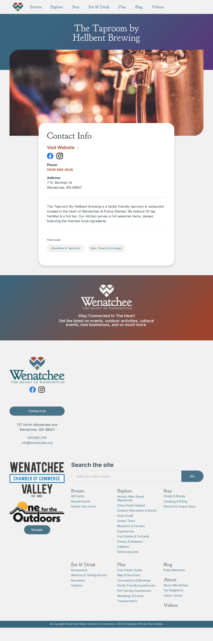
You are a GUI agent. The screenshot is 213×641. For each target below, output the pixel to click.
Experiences (125, 538)
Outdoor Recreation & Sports (137, 518)
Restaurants (79, 577)
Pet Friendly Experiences (134, 598)
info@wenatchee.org (37, 450)
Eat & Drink (83, 572)
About (170, 587)
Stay (168, 498)
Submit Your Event (83, 514)
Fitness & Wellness (130, 548)
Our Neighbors (173, 597)
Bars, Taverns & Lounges (106, 248)
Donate (37, 537)
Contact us (37, 418)
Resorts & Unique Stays (180, 514)
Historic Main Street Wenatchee (130, 505)
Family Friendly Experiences (136, 593)
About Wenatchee (176, 592)
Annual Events (80, 508)
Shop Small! (125, 523)
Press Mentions (174, 577)
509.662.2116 (37, 445)
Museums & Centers (131, 533)
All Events (77, 503)
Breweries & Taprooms (65, 248)
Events (77, 498)
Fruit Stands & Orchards (133, 543)
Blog (168, 572)
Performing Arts (128, 559)
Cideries (76, 593)
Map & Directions (128, 582)
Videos (171, 612)
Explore (124, 498)
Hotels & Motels (174, 503)
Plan (121, 572)
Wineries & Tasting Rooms (89, 582)
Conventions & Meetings (134, 587)
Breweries (78, 587)
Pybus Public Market (131, 512)
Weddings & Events (130, 603)
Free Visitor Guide (129, 577)
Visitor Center (173, 602)
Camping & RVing (175, 508)
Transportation (127, 608)
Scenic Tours (126, 528)
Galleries (123, 554)
